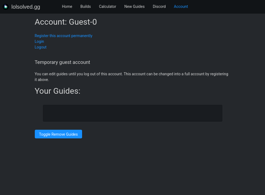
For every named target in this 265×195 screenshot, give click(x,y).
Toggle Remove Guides (58, 134)
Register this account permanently (63, 36)
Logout (41, 47)
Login (39, 41)
